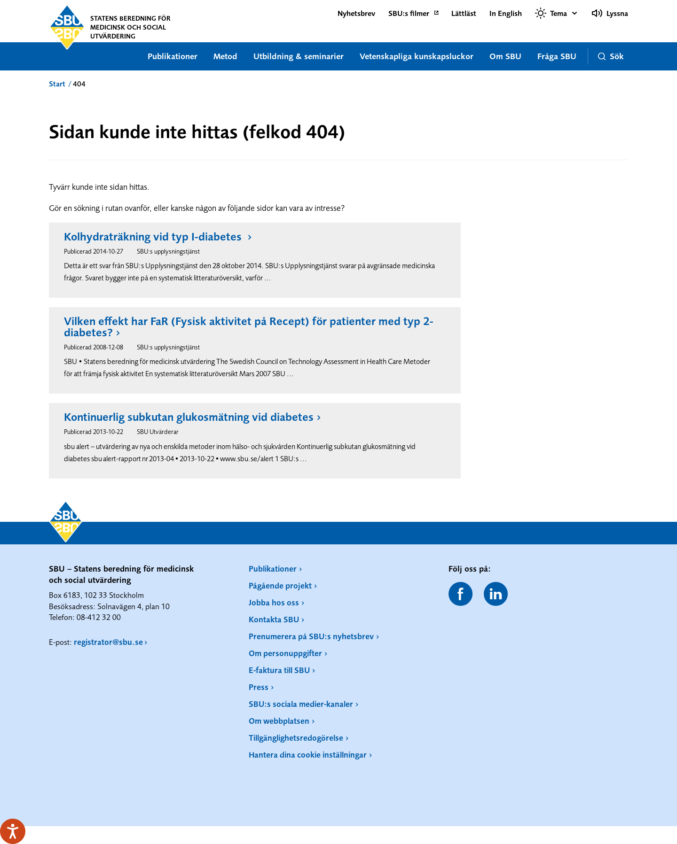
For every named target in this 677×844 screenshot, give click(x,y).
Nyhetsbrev (356, 13)
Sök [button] (611, 56)
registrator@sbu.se (108, 641)
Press (258, 686)
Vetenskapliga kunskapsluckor (416, 56)
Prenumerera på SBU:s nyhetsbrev (311, 636)
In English (505, 13)
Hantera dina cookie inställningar (308, 754)
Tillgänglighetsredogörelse (296, 737)
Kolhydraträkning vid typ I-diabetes (154, 236)
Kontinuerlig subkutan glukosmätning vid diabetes (189, 417)
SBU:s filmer (408, 13)
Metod (225, 56)
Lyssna (609, 13)
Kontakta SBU (274, 619)
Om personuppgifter (285, 653)
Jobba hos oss (274, 602)
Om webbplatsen (279, 720)
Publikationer (172, 56)
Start (57, 83)
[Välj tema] (556, 13)
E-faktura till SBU (279, 670)
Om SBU (505, 56)
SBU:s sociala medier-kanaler (301, 703)
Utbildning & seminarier (298, 56)
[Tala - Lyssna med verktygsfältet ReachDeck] (12, 831)
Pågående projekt (280, 585)
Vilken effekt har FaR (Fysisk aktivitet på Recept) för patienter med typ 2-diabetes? (248, 327)
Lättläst (463, 13)
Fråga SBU (556, 56)
